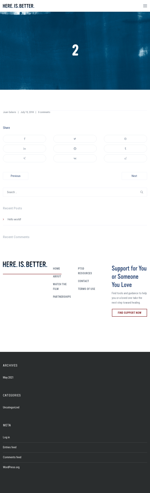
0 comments (44, 112)
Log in (6, 437)
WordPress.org (11, 467)
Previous (16, 176)
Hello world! (14, 219)
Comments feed (12, 457)
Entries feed (9, 447)
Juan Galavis (9, 112)
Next (134, 176)
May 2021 (8, 377)
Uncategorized (11, 407)
